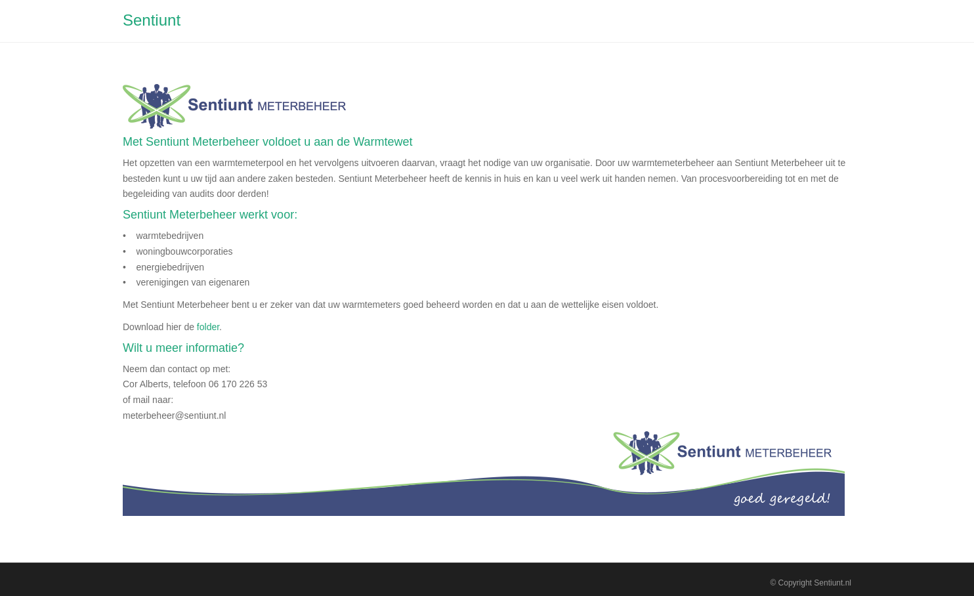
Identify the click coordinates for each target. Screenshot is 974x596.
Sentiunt (151, 20)
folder (208, 327)
